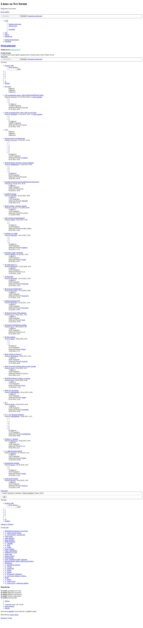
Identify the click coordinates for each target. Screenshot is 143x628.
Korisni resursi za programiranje (15, 138)
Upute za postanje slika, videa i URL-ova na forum (20, 112)
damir (12, 339)
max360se (14, 114)
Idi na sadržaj (5, 12)
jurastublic (25, 409)
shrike (24, 259)
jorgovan (25, 361)
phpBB (11, 611)
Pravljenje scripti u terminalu (14, 252)
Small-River (14, 356)
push (23, 320)
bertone (24, 125)
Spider (24, 397)
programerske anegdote (12, 463)
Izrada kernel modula (11, 478)
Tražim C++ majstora (11, 439)
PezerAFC (14, 235)
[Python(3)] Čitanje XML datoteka (15, 313)
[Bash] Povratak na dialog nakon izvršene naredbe (20, 366)
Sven (12, 315)
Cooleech (14, 208)
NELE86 (13, 195)
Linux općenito (37, 97)
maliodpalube (15, 392)
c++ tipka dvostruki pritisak (13, 451)
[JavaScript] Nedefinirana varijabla (16, 325)
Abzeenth (14, 97)
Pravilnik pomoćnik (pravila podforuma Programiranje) (22, 182)
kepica (13, 465)
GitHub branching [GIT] (12, 301)
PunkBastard (15, 164)
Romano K (14, 266)
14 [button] (5, 81)
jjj (11, 183)
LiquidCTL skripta (10, 194)
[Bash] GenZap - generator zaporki (15, 206)
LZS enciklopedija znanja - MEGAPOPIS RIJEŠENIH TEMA (24, 95)
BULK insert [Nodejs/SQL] (13, 289)
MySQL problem (10, 337)
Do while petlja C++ (11, 265)
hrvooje (13, 480)
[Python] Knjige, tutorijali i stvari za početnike (19, 163)
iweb (23, 272)
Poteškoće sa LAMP (11, 233)
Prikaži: (9, 493)
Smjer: (39, 493)
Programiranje (8, 45)
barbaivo (13, 453)
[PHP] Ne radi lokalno (12, 390)
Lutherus (25, 158)
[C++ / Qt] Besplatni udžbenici (14, 414)
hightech (24, 247)
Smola (13, 220)
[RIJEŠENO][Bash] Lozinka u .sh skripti (17, 378)
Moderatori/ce (15, 50)
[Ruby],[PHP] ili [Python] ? (13, 354)
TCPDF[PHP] (9, 277)
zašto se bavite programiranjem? (15, 218)
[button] (9, 65)
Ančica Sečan (14, 615)
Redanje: (25, 493)
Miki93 (13, 254)
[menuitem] (15, 24)
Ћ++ (6, 402)
